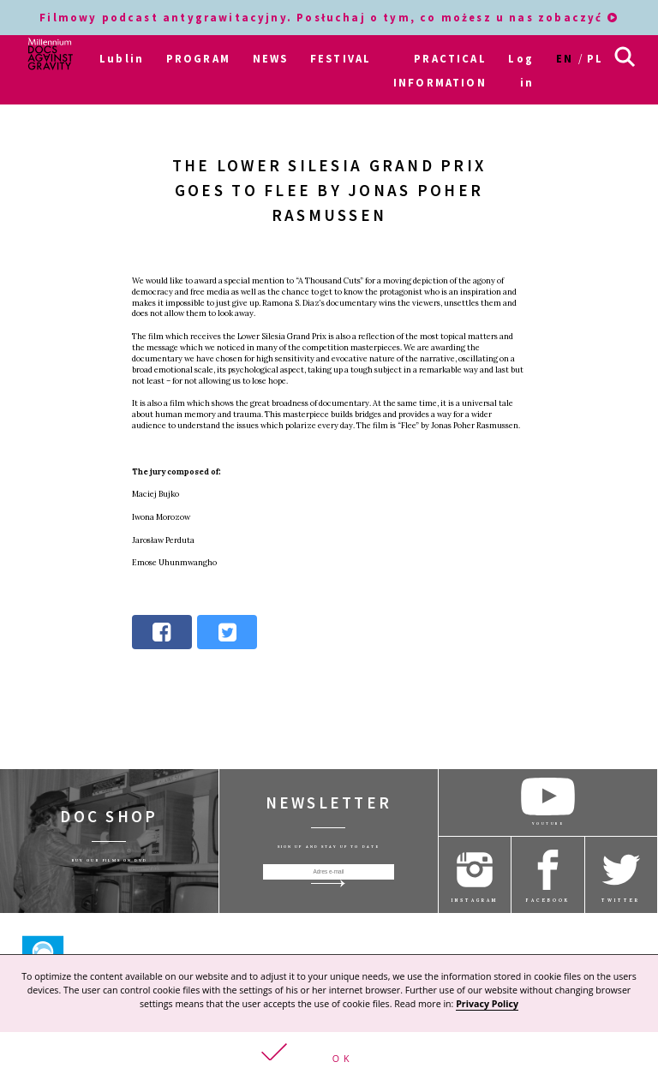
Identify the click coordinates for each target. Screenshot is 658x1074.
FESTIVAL (340, 58)
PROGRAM (198, 58)
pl (595, 58)
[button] (329, 1053)
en (564, 58)
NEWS (271, 58)
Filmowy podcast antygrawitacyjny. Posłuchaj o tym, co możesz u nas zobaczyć (329, 17)
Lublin (121, 58)
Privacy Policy (487, 1004)
